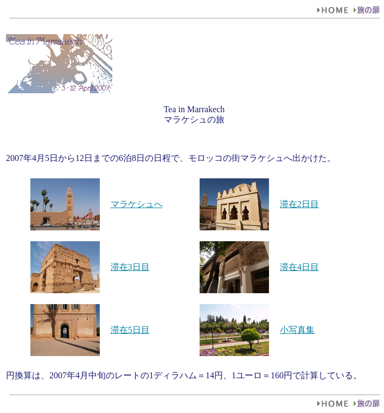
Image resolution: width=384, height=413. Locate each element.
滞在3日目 (130, 267)
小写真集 (297, 329)
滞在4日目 (299, 267)
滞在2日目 (299, 204)
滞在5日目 (130, 329)
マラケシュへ (137, 204)
